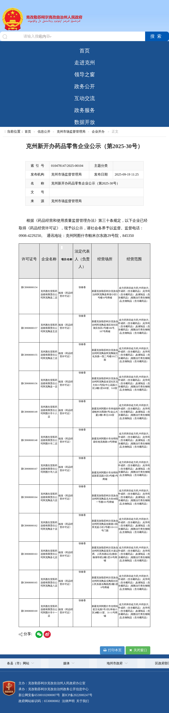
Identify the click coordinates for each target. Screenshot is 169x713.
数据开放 (84, 122)
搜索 (157, 36)
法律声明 (68, 701)
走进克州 (84, 63)
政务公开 (84, 86)
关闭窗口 (138, 650)
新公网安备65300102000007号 (39, 695)
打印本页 (112, 650)
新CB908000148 (29, 440)
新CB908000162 (29, 525)
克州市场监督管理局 (71, 131)
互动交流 (84, 98)
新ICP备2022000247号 (76, 695)
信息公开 (44, 131)
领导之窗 (84, 74)
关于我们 (82, 701)
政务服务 (84, 110)
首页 (84, 51)
